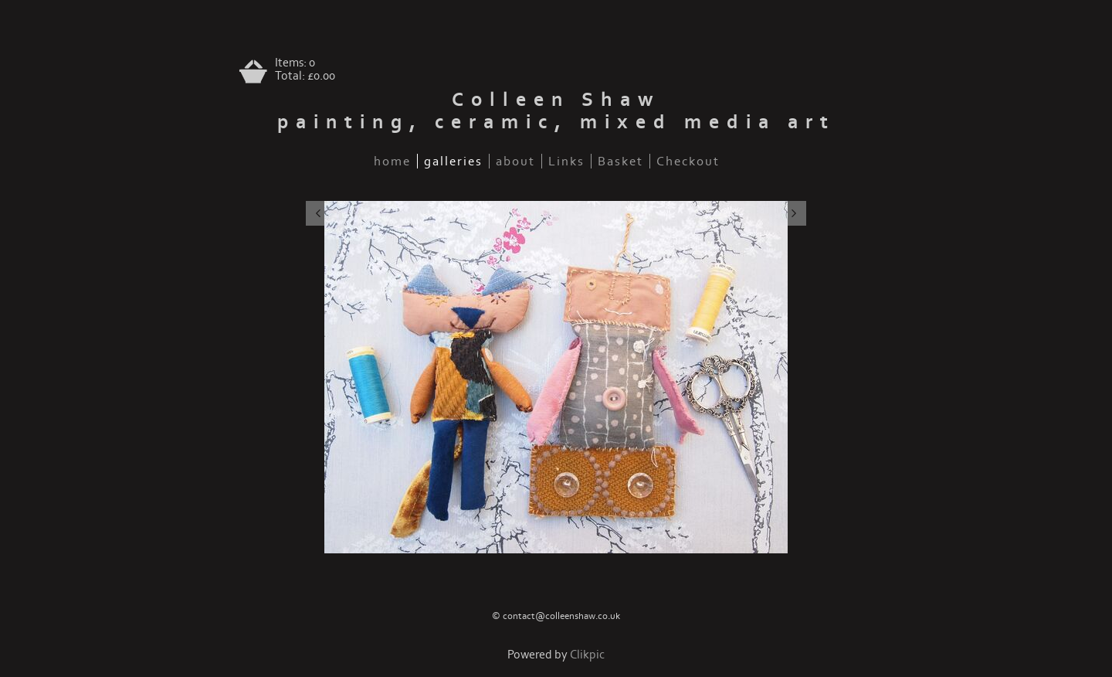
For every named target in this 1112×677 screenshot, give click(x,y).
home (392, 161)
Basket (620, 161)
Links (566, 161)
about (515, 161)
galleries (453, 161)
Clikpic (587, 655)
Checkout (688, 161)
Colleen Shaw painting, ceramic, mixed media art (556, 111)
